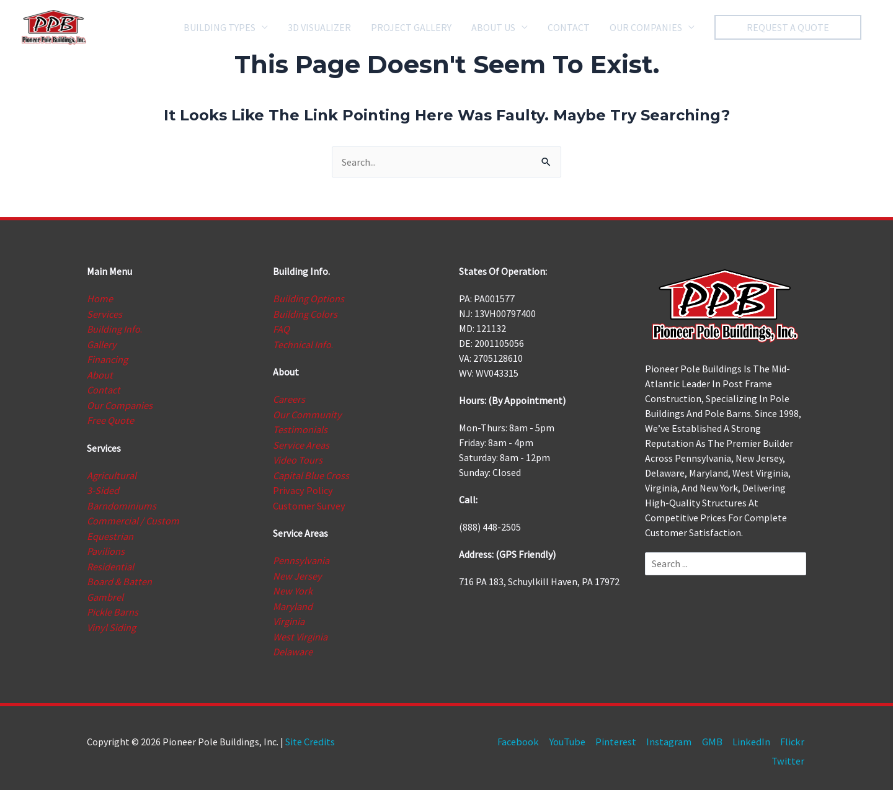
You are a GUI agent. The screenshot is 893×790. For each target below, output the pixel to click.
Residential (110, 561)
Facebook (525, 735)
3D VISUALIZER (319, 26)
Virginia (288, 616)
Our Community (306, 412)
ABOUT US (493, 26)
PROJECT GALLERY (411, 26)
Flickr (794, 735)
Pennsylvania (300, 556)
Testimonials (299, 427)
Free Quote (110, 417)
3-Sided (103, 487)
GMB (716, 735)
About (99, 373)
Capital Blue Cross (310, 472)
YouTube (572, 735)
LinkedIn (754, 735)
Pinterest (620, 735)
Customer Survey (308, 502)
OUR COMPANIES (646, 26)
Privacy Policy (302, 487)
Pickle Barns (112, 606)
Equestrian (109, 532)
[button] (787, 26)
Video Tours (297, 457)
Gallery (101, 343)
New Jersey (296, 571)
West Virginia (300, 631)
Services (104, 313)
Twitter (790, 754)
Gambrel (105, 591)
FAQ (281, 328)
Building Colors (305, 313)
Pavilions (105, 547)
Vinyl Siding (111, 621)
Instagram (673, 735)
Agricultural (111, 472)
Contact (103, 388)
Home (99, 298)
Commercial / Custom (132, 517)
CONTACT (569, 26)
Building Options (308, 298)
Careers (289, 398)
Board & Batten (118, 576)
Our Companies (119, 403)
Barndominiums (120, 502)
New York (292, 586)
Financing (107, 358)
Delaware (292, 646)
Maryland (292, 601)
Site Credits (309, 735)
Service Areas (301, 442)
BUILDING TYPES (219, 26)
